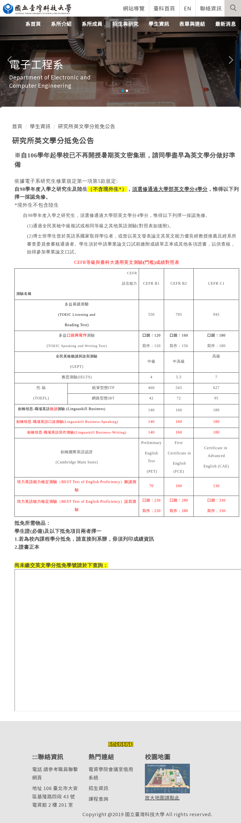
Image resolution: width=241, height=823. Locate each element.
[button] (232, 8)
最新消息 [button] (225, 23)
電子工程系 (36, 64)
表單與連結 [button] (192, 23)
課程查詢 (98, 798)
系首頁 (33, 23)
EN (187, 8)
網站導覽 (134, 8)
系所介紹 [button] (61, 23)
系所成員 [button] (92, 23)
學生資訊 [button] (158, 23)
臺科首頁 (164, 8)
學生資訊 (40, 126)
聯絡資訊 (211, 8)
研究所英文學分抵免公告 (86, 126)
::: (35, 756)
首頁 (17, 126)
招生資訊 (98, 788)
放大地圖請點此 (162, 797)
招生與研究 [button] (125, 23)
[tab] (122, 91)
